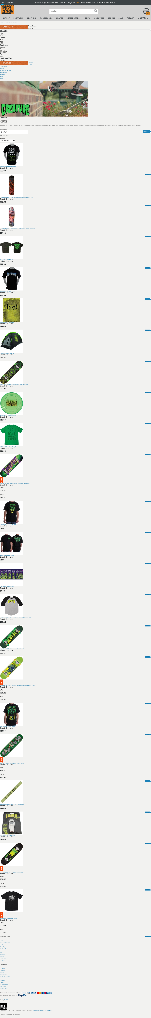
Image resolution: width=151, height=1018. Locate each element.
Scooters (2, 74)
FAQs (1, 945)
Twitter (2, 957)
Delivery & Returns (5, 943)
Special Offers (4, 984)
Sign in (3, 2)
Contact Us (3, 949)
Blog (1, 953)
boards (5, 975)
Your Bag (2, 947)
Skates (2, 68)
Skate (1, 975)
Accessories (3, 66)
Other (1, 78)
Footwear (30, 62)
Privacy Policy (48, 1010)
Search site (4, 129)
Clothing (30, 64)
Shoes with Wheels (5, 70)
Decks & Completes (5, 977)
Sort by (2, 138)
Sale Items (3, 987)
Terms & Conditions (38, 1010)
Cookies (2, 961)
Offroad (2, 982)
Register (10, 2)
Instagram (2, 955)
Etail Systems (8, 1000)
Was (2, 488)
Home (2, 23)
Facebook (3, 959)
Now (2, 495)
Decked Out (3, 989)
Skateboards (3, 72)
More (147, 174)
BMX (1, 76)
